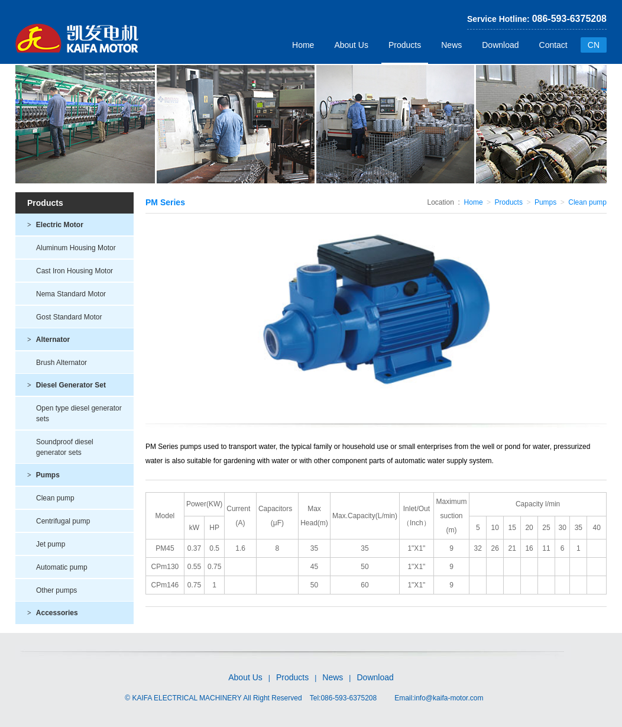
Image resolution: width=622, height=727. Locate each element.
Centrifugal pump (63, 521)
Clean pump (55, 498)
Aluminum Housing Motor (76, 248)
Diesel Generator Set (66, 385)
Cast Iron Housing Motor (74, 271)
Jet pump (50, 544)
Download (500, 45)
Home (303, 45)
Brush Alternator (61, 362)
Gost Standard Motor (69, 317)
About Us (351, 45)
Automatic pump (62, 567)
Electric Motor (55, 225)
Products (404, 45)
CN (594, 45)
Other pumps (56, 590)
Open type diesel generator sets (79, 413)
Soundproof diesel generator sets (64, 447)
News (451, 45)
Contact (553, 45)
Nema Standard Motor (71, 294)
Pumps (43, 475)
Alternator (48, 339)
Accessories (52, 613)
